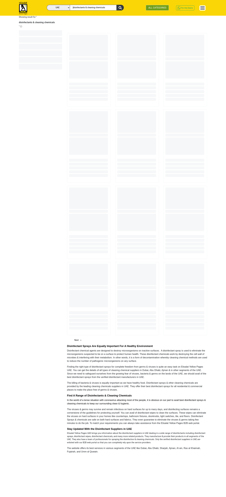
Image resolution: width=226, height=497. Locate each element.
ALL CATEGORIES (157, 7)
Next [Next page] (78, 340)
